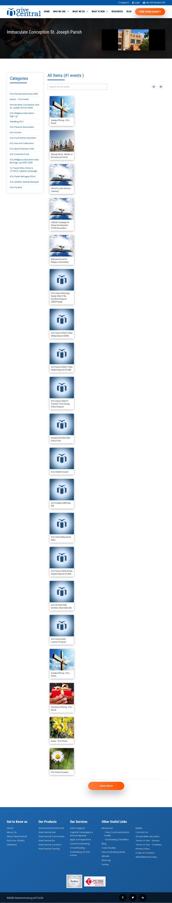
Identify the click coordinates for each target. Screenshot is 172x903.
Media (139, 828)
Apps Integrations (80, 839)
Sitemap (106, 860)
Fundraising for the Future (80, 853)
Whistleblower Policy (146, 857)
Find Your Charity (150, 11)
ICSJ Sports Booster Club (22, 148)
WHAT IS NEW (98, 11)
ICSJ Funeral (16, 187)
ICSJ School (15, 132)
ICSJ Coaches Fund (19, 154)
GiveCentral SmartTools (51, 828)
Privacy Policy (143, 848)
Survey (105, 864)
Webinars (12, 844)
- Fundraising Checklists (116, 839)
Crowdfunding (77, 847)
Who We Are (59, 11)
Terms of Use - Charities (149, 844)
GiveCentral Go (47, 840)
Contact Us (142, 832)
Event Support (77, 828)
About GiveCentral (17, 836)
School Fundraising (80, 843)
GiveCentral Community (51, 836)
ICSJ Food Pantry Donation (23, 137)
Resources (117, 11)
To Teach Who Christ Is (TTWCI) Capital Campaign (23, 169)
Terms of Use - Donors (147, 840)
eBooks (105, 856)
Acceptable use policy (147, 836)
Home (47, 11)
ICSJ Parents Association (22, 127)
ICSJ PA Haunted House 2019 (24, 93)
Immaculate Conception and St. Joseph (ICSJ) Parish (24, 106)
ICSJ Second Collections (22, 143)
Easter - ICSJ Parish (19, 99)
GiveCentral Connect (50, 844)
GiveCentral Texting (49, 848)
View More (106, 786)
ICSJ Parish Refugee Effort (23, 176)
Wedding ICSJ (16, 121)
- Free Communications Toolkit (116, 834)
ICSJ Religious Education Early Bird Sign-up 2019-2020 (24, 161)
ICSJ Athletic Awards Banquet (24, 181)
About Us (12, 832)
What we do (78, 11)
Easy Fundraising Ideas (113, 851)
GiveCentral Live (47, 832)
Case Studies (109, 847)
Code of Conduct (145, 852)
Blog (129, 11)
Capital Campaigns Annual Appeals (81, 834)
